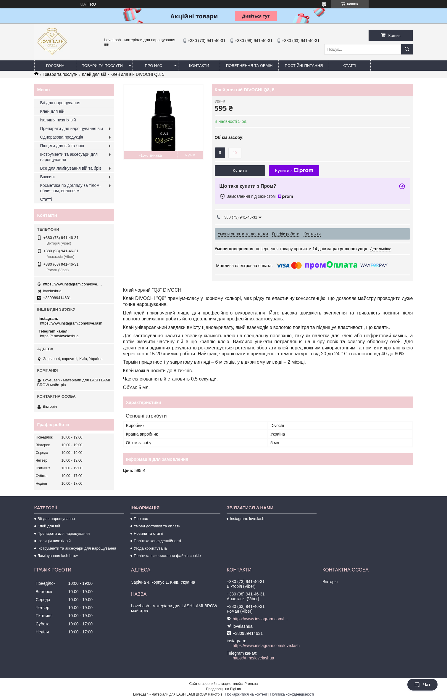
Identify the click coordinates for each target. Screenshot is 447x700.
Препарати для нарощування (64, 533)
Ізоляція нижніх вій (58, 120)
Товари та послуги (102, 65)
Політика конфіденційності (157, 541)
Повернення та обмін (249, 65)
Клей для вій (94, 74)
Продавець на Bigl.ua (223, 689)
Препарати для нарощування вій (71, 128)
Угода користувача (150, 548)
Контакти (199, 65)
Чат (422, 684)
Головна (55, 65)
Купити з (294, 170)
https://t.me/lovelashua (59, 336)
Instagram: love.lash (247, 518)
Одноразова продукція (61, 137)
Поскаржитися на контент (246, 694)
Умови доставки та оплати (157, 526)
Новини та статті (148, 533)
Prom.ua (251, 684)
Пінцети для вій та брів (62, 145)
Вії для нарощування (60, 102)
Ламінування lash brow (58, 555)
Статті (349, 65)
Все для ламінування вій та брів (71, 168)
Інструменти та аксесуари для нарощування (69, 157)
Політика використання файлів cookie (167, 555)
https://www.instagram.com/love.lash (72, 284)
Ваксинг (47, 176)
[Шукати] (407, 49)
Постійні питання (304, 65)
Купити (240, 170)
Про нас (153, 65)
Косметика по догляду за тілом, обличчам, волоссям (70, 188)
